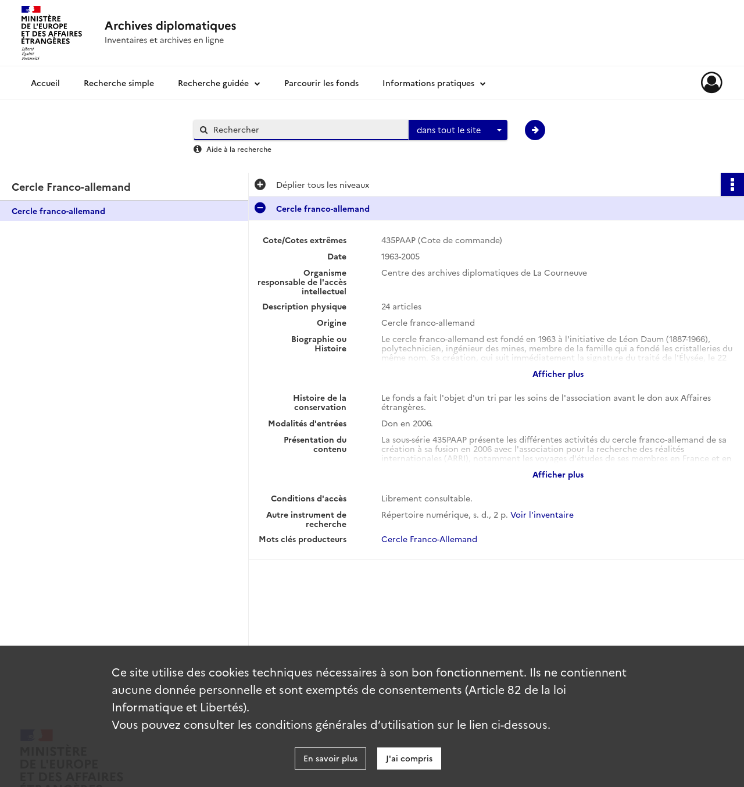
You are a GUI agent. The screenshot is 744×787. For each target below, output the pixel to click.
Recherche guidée (213, 82)
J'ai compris (409, 758)
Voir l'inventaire (542, 514)
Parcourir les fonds (321, 82)
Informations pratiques (428, 82)
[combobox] (458, 130)
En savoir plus (330, 758)
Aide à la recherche (238, 149)
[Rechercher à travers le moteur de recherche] (306, 129)
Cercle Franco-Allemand (429, 538)
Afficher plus (558, 373)
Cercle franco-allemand (58, 210)
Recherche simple (119, 82)
